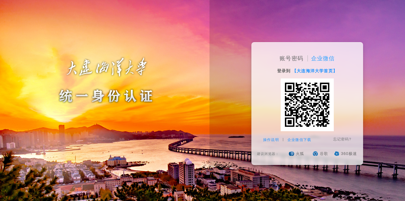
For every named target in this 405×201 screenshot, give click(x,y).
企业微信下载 (299, 140)
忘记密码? (342, 139)
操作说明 (271, 140)
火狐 (300, 154)
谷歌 (324, 154)
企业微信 (323, 59)
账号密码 (291, 59)
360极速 (349, 154)
